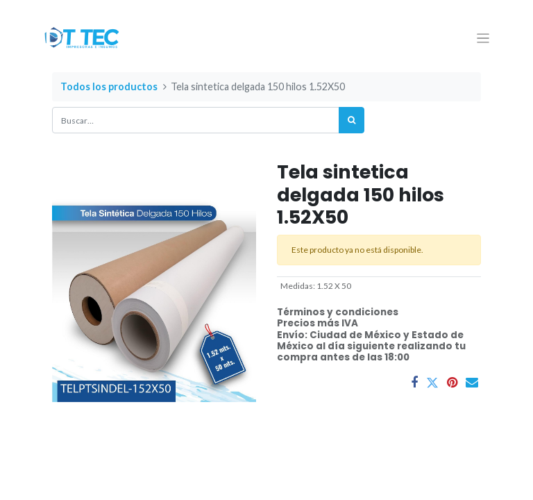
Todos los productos (109, 86)
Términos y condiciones (337, 312)
